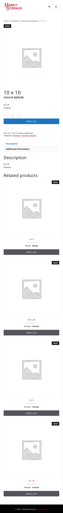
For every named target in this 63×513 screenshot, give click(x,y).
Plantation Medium (29, 21)
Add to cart (31, 121)
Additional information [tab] (17, 149)
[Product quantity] (13, 115)
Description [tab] (12, 143)
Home (6, 21)
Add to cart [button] (31, 252)
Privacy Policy (43, 509)
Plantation (15, 21)
